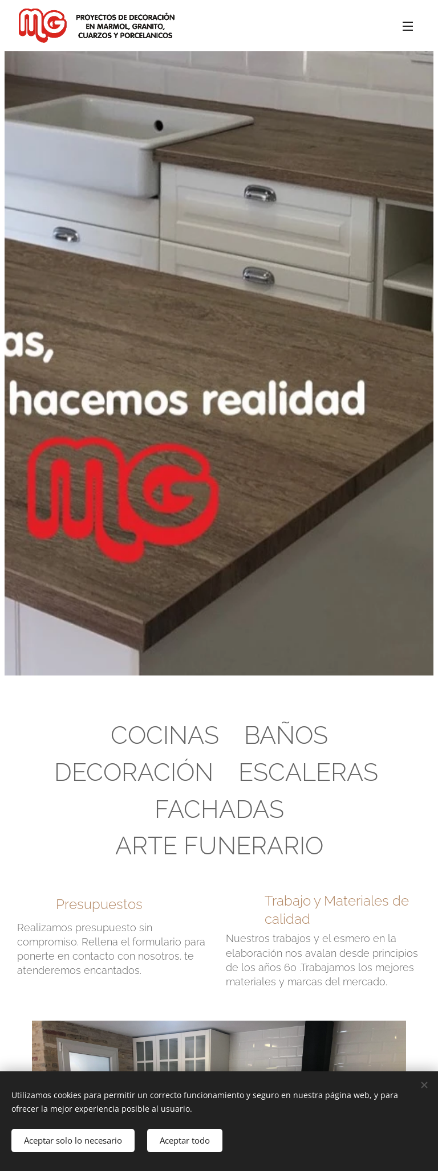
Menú (408, 26)
